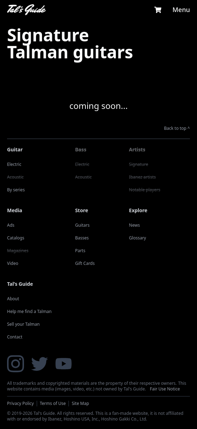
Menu (181, 9)
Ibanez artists (142, 177)
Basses (82, 238)
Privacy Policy (20, 403)
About (13, 299)
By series (16, 190)
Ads (10, 225)
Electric (14, 164)
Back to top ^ (177, 128)
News (134, 225)
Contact (14, 337)
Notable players (144, 190)
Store (81, 210)
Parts (80, 251)
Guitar (15, 149)
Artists (137, 149)
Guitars (82, 225)
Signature (138, 164)
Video (12, 263)
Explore (138, 210)
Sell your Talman (23, 324)
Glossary (137, 238)
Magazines (17, 251)
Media (14, 210)
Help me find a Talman (29, 311)
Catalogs (15, 238)
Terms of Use (53, 403)
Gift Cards (85, 263)
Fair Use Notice (165, 389)
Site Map (80, 403)
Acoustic (15, 177)
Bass (80, 149)
